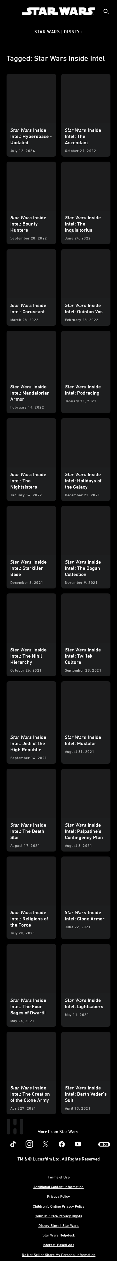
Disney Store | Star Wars (58, 1225)
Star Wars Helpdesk (58, 1235)
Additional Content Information (58, 1186)
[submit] (106, 11)
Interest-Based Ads (58, 1244)
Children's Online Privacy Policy (59, 1206)
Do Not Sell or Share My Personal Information (58, 1254)
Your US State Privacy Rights (58, 1216)
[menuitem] (10, 11)
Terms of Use (59, 1177)
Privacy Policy (58, 1196)
